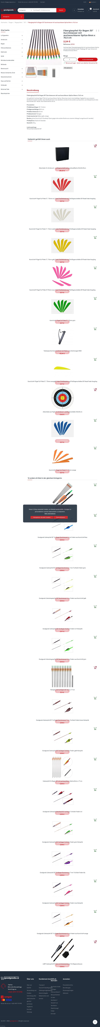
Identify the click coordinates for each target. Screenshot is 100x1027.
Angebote (30, 1006)
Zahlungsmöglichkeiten (45, 990)
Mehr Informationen (50, 513)
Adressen (65, 993)
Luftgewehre (5, 35)
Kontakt (42, 2)
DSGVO (29, 988)
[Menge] (70, 59)
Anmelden (66, 979)
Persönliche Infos (68, 985)
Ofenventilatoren (6, 48)
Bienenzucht (4, 68)
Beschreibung (33, 90)
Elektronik (4, 52)
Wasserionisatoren (6, 77)
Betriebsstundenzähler (7, 60)
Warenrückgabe (43, 993)
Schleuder (4, 85)
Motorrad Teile (5, 89)
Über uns (29, 985)
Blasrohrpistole (5, 93)
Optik (2, 56)
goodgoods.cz (14, 1021)
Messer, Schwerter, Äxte (8, 73)
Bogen (3, 44)
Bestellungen (67, 988)
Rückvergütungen (68, 990)
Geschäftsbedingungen (46, 988)
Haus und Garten (6, 81)
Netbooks (3, 64)
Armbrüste (4, 39)
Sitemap (29, 1012)
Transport (42, 985)
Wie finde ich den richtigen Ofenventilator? (55, 989)
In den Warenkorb (87, 59)
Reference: (66, 44)
